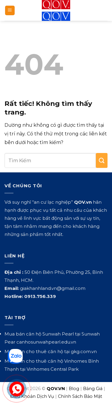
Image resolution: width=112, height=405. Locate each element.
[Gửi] (102, 160)
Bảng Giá (92, 388)
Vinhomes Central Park (53, 369)
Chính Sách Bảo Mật (80, 396)
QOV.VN (56, 388)
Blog (74, 388)
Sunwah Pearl (58, 334)
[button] (10, 11)
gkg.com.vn (84, 351)
